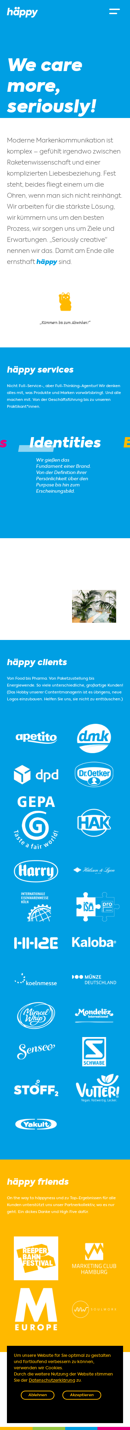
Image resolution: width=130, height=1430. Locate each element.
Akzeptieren (82, 1395)
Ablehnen (37, 1395)
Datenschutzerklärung (52, 1381)
